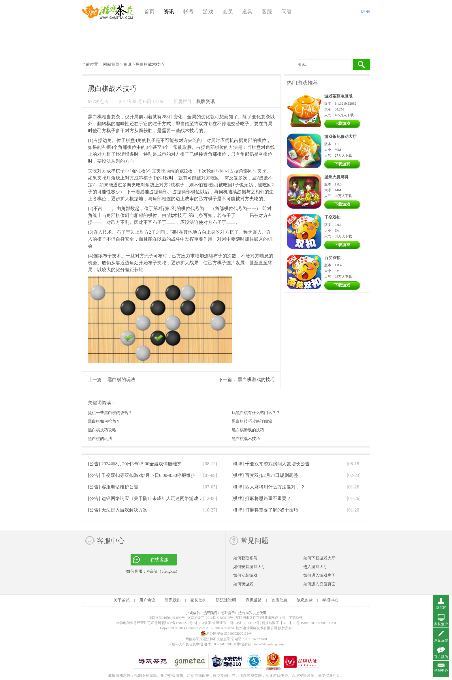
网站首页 (111, 64)
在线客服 (159, 559)
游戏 (208, 11)
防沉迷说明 (226, 600)
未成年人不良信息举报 (186, 644)
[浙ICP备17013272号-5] (179, 623)
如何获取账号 (245, 558)
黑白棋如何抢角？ (104, 421)
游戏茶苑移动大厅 (340, 136)
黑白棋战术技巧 (246, 439)
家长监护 (198, 600)
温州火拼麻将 (336, 177)
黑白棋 (95, 116)
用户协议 (147, 600)
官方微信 (441, 657)
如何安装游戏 (245, 575)
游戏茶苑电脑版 (338, 96)
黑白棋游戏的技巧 (256, 379)
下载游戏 (342, 123)
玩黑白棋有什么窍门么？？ (256, 413)
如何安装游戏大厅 (249, 567)
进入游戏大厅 (315, 567)
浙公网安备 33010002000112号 (226, 633)
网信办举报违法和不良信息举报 (209, 639)
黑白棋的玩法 (121, 379)
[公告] (135, 463)
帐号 (188, 11)
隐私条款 (305, 600)
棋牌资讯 (205, 101)
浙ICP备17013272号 (244, 623)
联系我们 (173, 600)
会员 (228, 11)
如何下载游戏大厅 (319, 558)
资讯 (169, 11)
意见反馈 (254, 600)
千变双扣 (332, 217)
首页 (149, 11)
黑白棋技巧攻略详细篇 (252, 421)
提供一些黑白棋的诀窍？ (110, 413)
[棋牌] (270, 463)
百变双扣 (332, 258)
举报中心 (330, 600)
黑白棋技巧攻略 (102, 430)
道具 (247, 11)
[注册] (365, 12)
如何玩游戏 (243, 584)
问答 (286, 11)
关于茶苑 (122, 600)
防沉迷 (441, 608)
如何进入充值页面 (319, 584)
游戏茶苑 (108, 11)
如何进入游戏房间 (319, 575)
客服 (267, 11)
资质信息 (279, 600)
